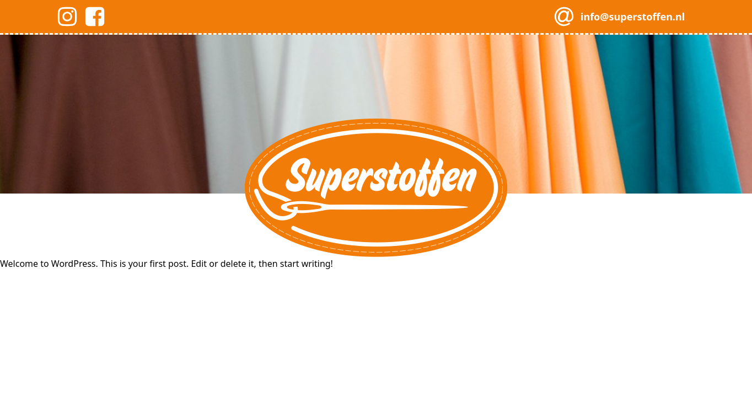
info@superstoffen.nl (633, 16)
